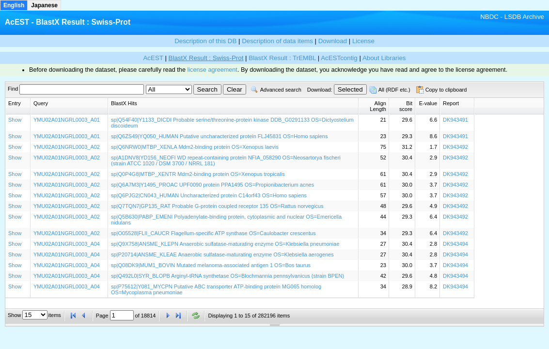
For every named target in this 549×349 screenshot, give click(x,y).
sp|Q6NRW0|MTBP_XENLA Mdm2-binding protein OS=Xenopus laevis (195, 147)
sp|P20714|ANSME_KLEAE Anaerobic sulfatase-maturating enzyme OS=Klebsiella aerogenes (222, 254)
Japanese (44, 5)
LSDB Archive (524, 16)
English (13, 5)
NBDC (489, 16)
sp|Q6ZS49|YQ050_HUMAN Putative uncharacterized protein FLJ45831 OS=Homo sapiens (219, 136)
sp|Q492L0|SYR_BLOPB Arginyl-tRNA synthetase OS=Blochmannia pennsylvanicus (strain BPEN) (227, 276)
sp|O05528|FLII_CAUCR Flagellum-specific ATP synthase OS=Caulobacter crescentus (213, 233)
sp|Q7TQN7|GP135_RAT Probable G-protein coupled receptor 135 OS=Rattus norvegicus (217, 206)
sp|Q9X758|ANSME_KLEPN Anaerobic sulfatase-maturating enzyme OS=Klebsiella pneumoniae (225, 244)
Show (15, 120)
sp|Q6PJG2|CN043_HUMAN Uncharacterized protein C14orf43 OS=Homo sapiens (209, 195)
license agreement (212, 69)
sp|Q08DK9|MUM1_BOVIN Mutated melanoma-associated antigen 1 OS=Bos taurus (211, 265)
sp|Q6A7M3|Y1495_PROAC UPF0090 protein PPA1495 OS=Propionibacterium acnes (212, 185)
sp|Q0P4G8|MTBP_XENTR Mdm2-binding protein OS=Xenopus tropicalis (198, 174)
